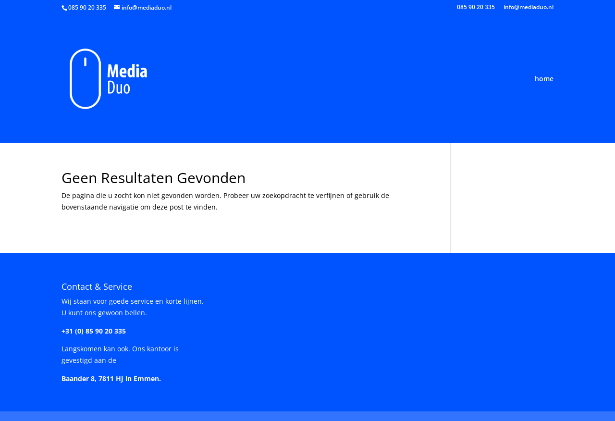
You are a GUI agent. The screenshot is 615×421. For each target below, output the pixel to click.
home (544, 79)
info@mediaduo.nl (529, 7)
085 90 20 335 (476, 7)
